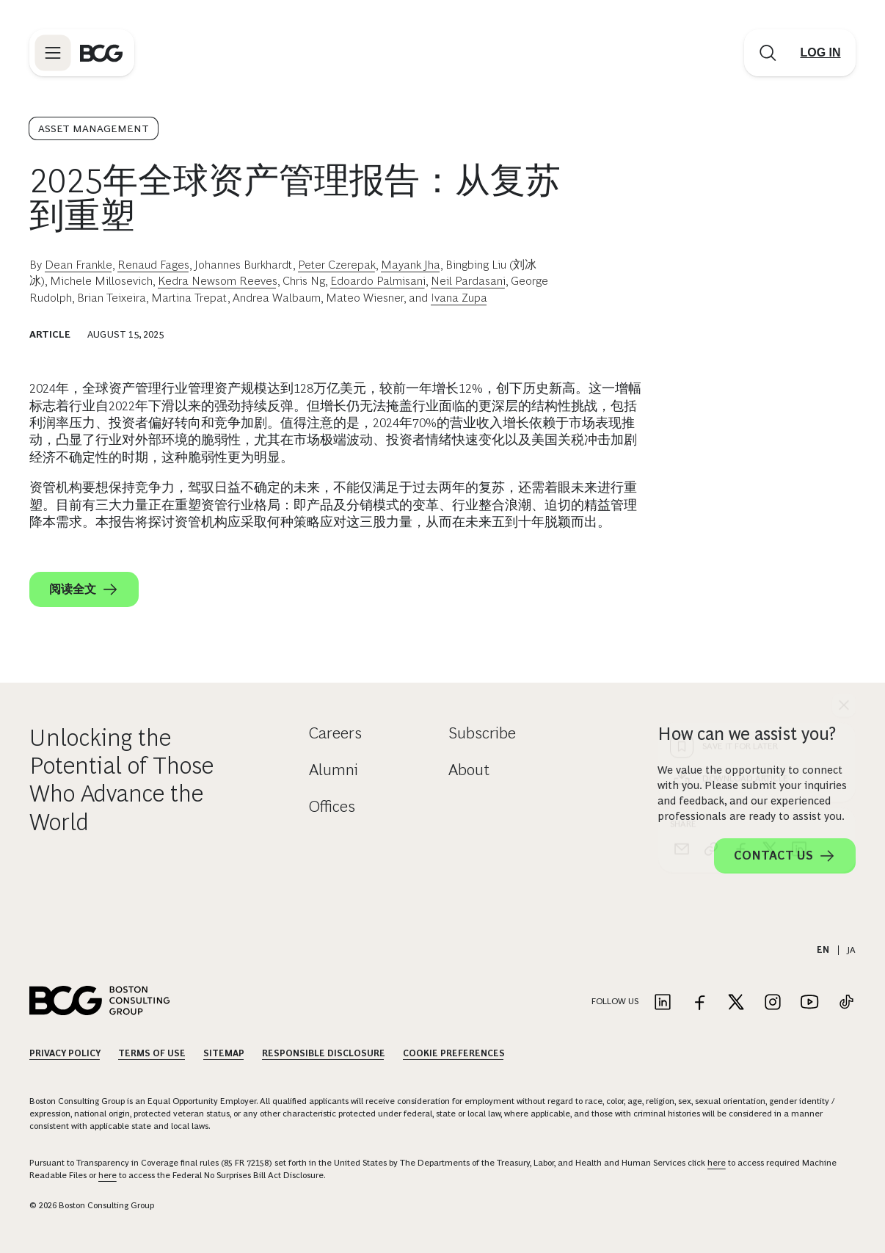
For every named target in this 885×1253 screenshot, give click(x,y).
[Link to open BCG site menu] (52, 53)
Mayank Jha (410, 264)
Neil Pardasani (468, 281)
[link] (711, 583)
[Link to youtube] (809, 1003)
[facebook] (740, 583)
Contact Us (785, 856)
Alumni (333, 769)
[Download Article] (757, 512)
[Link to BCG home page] (101, 53)
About (468, 769)
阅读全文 (84, 589)
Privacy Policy (65, 1053)
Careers (335, 733)
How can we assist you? (747, 734)
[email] (681, 583)
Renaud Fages (153, 264)
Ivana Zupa (459, 297)
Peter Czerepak (337, 264)
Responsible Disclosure (323, 1053)
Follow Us (614, 1001)
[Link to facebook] (699, 1003)
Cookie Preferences (454, 1053)
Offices (332, 806)
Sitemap (223, 1053)
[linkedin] (799, 583)
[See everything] (844, 439)
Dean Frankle (78, 264)
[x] (770, 583)
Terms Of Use (152, 1053)
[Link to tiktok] (846, 1003)
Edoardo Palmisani (378, 281)
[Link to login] (820, 52)
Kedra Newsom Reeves (217, 281)
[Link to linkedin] (662, 1003)
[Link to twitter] (736, 1003)
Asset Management (93, 128)
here (716, 1163)
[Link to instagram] (772, 1003)
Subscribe (482, 733)
